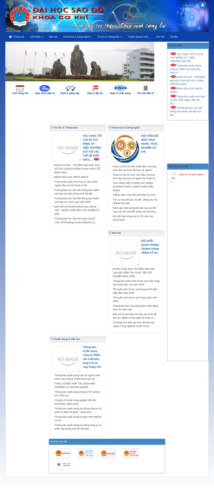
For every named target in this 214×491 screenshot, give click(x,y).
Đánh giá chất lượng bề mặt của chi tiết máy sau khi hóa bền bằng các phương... (135, 210)
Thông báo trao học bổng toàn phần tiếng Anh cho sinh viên (135, 307)
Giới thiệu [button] (36, 37)
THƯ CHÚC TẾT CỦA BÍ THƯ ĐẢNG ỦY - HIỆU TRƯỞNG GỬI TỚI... (186, 57)
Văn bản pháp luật (178, 166)
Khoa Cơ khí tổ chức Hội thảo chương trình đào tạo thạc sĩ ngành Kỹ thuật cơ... (135, 176)
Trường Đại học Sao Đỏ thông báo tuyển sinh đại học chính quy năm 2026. (77, 200)
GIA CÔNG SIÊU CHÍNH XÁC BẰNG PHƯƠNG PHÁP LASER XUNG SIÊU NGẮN (133, 187)
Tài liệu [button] (174, 36)
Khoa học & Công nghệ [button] (77, 37)
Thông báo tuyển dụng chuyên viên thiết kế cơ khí (78, 418)
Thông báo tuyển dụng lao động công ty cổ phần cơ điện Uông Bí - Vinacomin (78, 410)
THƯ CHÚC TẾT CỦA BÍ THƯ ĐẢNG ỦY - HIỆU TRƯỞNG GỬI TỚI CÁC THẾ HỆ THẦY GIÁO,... (92, 147)
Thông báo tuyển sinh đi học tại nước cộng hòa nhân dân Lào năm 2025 (136, 283)
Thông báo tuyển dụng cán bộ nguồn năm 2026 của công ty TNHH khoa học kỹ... (78, 377)
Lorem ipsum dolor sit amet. (128, 50)
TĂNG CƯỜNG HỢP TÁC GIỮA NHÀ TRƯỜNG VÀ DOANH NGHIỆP (75, 385)
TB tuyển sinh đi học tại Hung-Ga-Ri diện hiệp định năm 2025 (135, 291)
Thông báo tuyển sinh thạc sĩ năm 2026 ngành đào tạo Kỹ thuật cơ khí (76, 183)
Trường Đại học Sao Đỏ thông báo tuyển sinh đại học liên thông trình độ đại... (77, 192)
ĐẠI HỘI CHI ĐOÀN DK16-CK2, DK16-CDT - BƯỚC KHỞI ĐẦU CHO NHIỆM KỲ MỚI (77, 210)
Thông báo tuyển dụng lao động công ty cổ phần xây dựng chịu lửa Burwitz (78, 427)
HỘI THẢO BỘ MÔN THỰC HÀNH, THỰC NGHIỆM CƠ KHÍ (149, 143)
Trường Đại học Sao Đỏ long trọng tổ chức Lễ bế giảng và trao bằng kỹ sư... (76, 220)
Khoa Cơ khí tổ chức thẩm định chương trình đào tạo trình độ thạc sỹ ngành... (134, 168)
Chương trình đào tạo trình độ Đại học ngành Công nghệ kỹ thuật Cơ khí (133, 324)
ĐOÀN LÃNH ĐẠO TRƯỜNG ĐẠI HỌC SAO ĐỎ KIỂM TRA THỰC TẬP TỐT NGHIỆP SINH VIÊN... (134, 272)
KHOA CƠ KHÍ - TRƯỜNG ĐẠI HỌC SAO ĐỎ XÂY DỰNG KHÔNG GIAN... (187, 80)
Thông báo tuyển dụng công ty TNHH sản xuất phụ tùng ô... (185, 69)
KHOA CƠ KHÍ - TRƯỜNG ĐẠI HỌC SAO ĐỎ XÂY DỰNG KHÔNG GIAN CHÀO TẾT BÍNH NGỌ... (78, 169)
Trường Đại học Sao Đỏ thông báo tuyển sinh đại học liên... (186, 111)
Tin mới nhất (175, 45)
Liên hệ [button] (160, 36)
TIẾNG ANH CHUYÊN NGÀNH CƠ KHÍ (134, 195)
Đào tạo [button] (53, 36)
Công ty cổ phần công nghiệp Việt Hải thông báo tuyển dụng (75, 402)
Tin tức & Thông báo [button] (109, 37)
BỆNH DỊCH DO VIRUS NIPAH (186, 90)
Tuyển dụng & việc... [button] (139, 36)
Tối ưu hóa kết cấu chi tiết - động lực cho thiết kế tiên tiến (135, 201)
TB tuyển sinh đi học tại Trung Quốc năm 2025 (135, 299)
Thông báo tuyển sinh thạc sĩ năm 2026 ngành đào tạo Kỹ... (187, 100)
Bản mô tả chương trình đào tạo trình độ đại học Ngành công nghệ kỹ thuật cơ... (135, 316)
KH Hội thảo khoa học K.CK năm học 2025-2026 (133, 218)
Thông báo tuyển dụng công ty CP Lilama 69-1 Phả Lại (77, 393)
